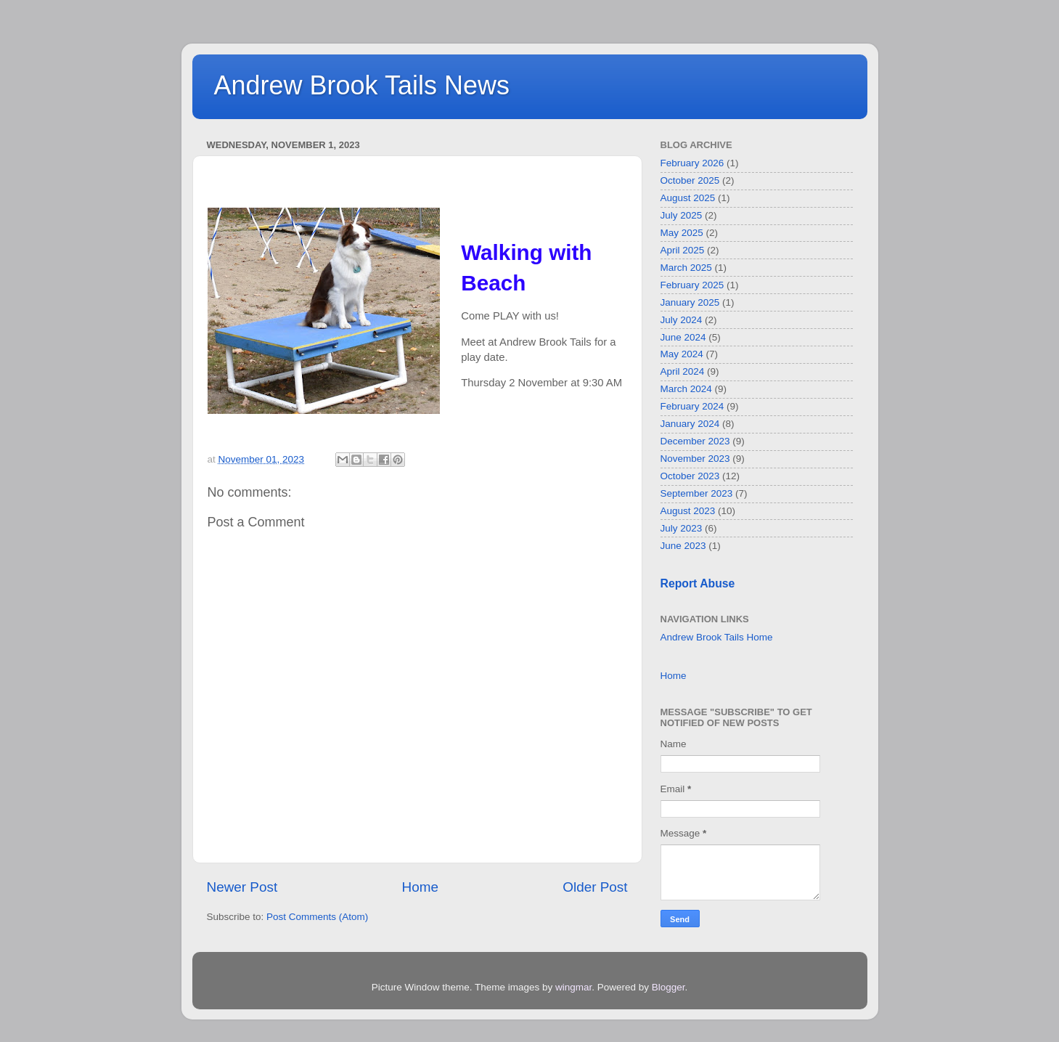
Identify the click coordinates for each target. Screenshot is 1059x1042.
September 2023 (697, 493)
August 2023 (688, 510)
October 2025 (690, 180)
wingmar (573, 987)
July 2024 (682, 319)
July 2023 (682, 528)
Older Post (595, 887)
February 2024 (692, 406)
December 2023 (695, 441)
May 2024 (682, 354)
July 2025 (682, 215)
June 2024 (683, 337)
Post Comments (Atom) (317, 916)
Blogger (668, 987)
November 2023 (695, 458)
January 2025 (690, 302)
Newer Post (242, 887)
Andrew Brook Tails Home (717, 637)
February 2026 (692, 163)
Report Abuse (698, 583)
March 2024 (686, 388)
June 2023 (683, 545)
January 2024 (690, 423)
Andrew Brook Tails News (362, 85)
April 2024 (683, 371)
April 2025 (683, 250)
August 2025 (688, 197)
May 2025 (682, 232)
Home (420, 887)
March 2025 (686, 267)
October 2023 (690, 476)
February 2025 (692, 285)
